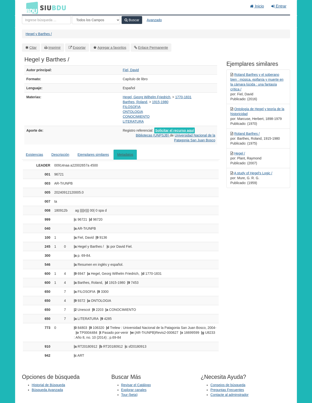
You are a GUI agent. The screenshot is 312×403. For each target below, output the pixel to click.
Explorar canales (133, 390)
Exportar (79, 47)
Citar (33, 47)
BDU (30, 7)
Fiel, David (131, 70)
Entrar (278, 6)
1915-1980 (160, 102)
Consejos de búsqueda (227, 385)
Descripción (60, 155)
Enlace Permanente (153, 47)
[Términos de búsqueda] (46, 20)
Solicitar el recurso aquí (174, 130)
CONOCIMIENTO (136, 116)
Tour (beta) (129, 395)
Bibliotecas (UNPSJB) (153, 135)
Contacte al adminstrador (229, 395)
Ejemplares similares (93, 155)
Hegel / (239, 153)
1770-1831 (183, 97)
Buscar (132, 20)
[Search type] (96, 20)
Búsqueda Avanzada (47, 390)
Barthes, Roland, (135, 102)
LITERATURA (133, 121)
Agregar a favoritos (112, 47)
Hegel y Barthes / (39, 34)
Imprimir (54, 47)
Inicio (257, 6)
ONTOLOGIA (133, 112)
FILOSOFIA (132, 107)
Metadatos (125, 155)
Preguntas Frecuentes (227, 390)
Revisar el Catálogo (136, 385)
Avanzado (154, 20)
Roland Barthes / (247, 134)
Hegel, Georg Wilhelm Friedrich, (147, 97)
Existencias (34, 155)
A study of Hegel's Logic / (253, 173)
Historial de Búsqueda (48, 385)
